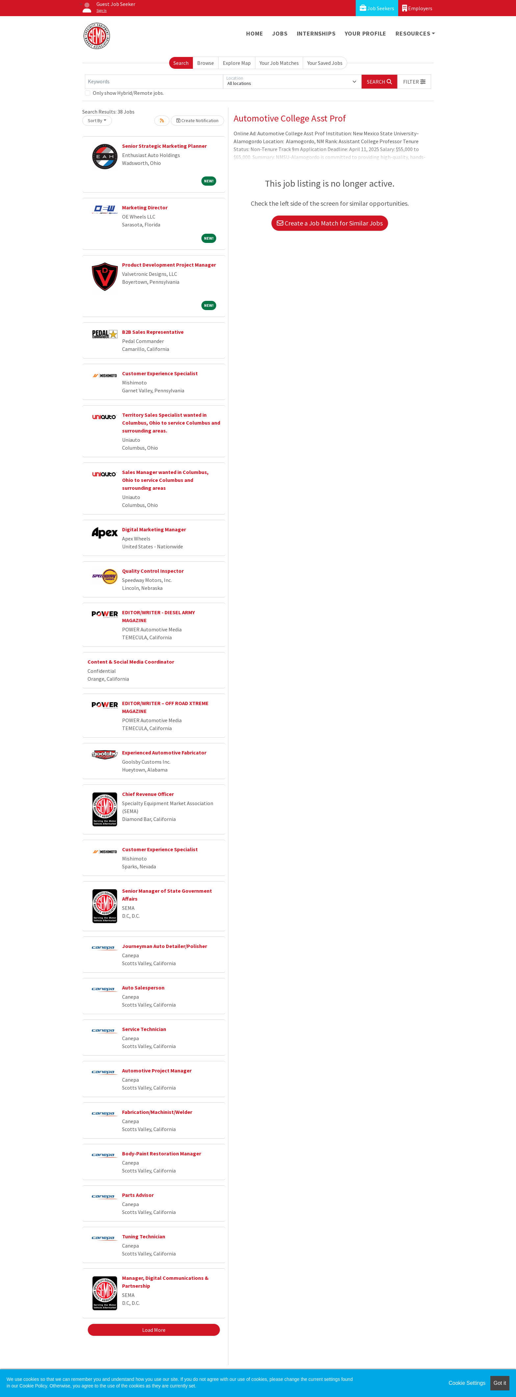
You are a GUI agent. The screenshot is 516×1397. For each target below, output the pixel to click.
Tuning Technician (143, 1236)
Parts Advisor (138, 1195)
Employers (417, 8)
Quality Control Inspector (153, 570)
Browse (205, 63)
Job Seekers (377, 8)
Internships (316, 33)
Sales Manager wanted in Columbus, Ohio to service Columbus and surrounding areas (165, 480)
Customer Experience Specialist (160, 373)
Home (254, 33)
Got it (500, 1383)
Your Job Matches (279, 63)
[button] (414, 81)
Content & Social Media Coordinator (131, 661)
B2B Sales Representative (153, 332)
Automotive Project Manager (157, 1070)
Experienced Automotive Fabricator (164, 752)
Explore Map (237, 63)
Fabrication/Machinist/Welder (157, 1112)
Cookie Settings (467, 1383)
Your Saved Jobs (325, 63)
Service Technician (144, 1029)
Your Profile (366, 33)
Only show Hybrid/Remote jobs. (128, 93)
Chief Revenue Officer (148, 794)
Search (181, 63)
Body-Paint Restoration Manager (161, 1153)
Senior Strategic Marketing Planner (164, 146)
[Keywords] (154, 81)
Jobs (279, 33)
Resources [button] (413, 33)
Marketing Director (145, 207)
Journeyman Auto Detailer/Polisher (164, 946)
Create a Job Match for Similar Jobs (330, 223)
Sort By (95, 120)
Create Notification (197, 120)
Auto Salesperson (143, 987)
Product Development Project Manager (169, 264)
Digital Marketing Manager (154, 529)
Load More (154, 1330)
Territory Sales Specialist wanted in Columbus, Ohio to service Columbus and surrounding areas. (171, 422)
